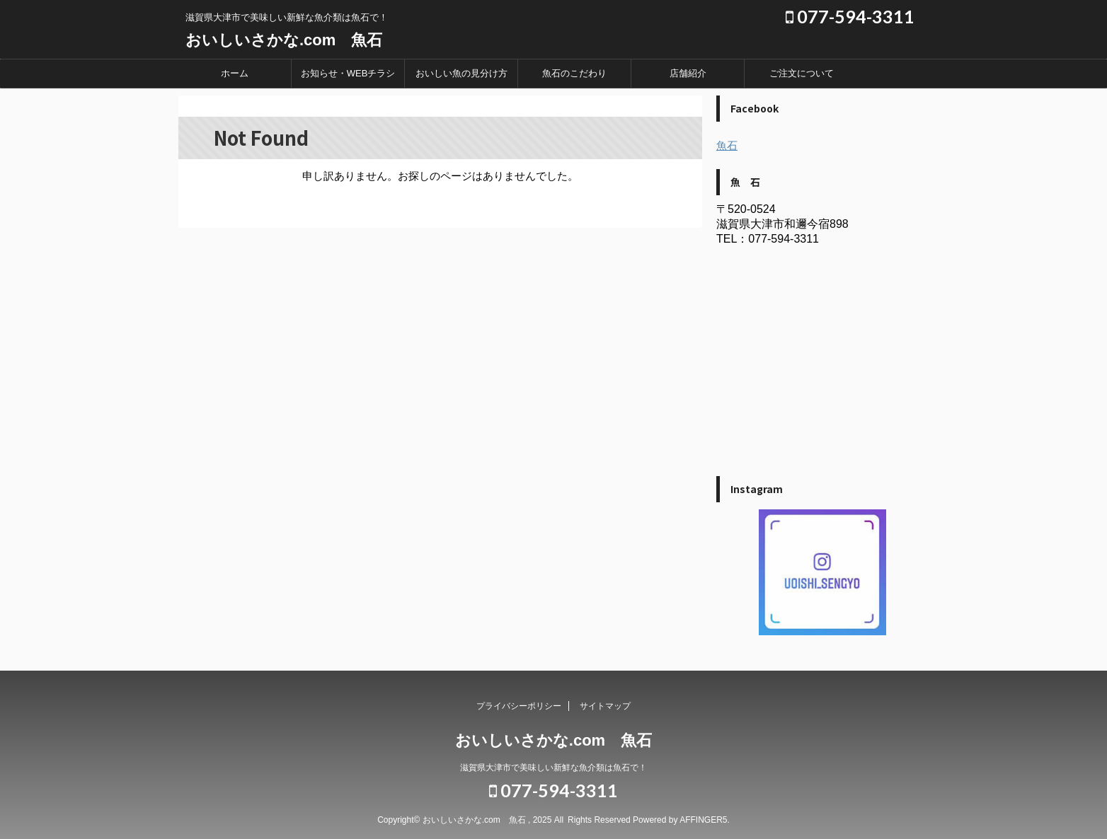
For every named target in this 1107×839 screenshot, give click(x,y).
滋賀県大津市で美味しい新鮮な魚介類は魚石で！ (553, 768)
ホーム (234, 73)
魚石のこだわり (574, 73)
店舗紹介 (688, 73)
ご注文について (801, 73)
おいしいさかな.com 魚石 (283, 40)
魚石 (727, 145)
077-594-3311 (850, 16)
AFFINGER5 (703, 820)
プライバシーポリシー (518, 706)
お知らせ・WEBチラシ (348, 73)
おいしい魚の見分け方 (461, 73)
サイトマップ (605, 706)
